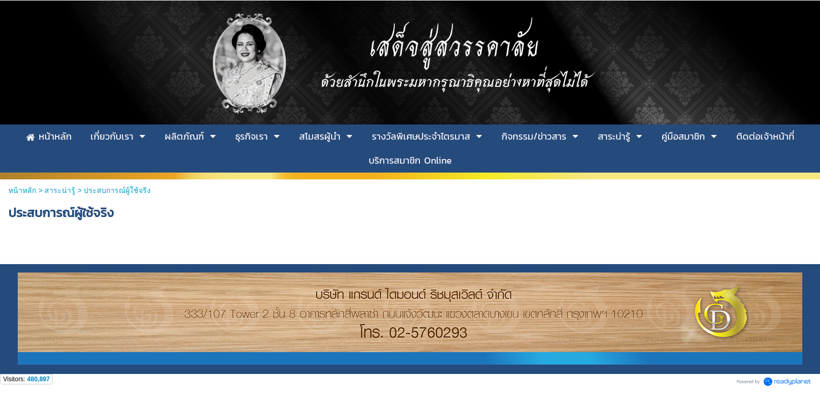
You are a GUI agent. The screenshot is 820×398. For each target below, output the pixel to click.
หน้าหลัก (22, 190)
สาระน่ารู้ (59, 190)
